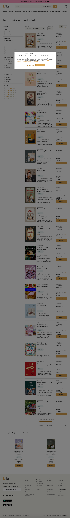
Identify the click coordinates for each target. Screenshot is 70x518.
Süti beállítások (30, 65)
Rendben (40, 64)
